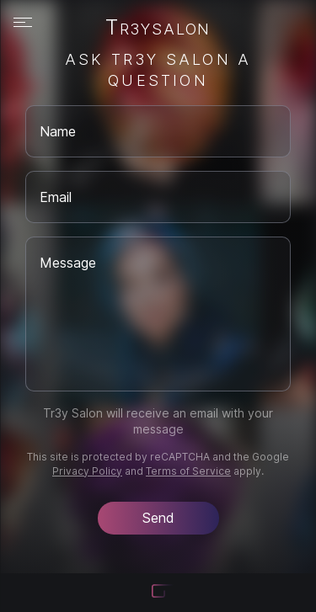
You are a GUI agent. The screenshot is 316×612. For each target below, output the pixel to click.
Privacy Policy (87, 471)
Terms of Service (188, 471)
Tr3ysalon (158, 28)
